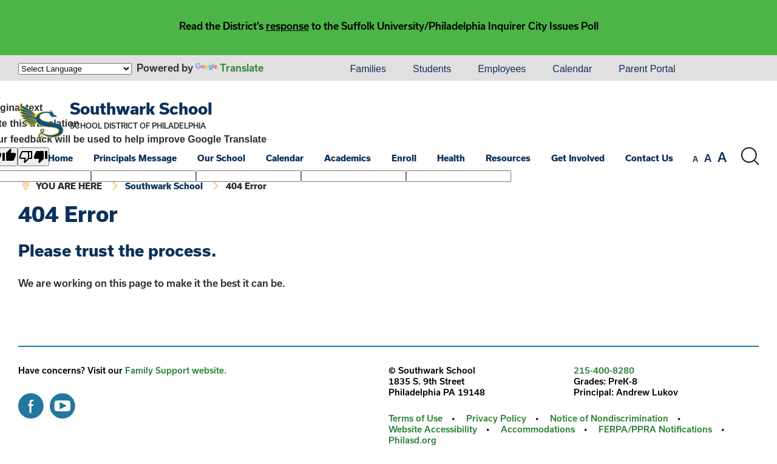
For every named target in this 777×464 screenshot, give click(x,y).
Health (451, 158)
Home (60, 158)
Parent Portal (647, 69)
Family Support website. (175, 370)
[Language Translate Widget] (75, 69)
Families (368, 69)
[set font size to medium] (707, 158)
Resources (508, 158)
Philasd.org (412, 440)
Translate (229, 67)
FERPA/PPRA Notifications (655, 429)
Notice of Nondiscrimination (609, 418)
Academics (347, 158)
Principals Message (135, 158)
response (287, 26)
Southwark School (141, 108)
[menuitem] (295, 69)
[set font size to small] (695, 159)
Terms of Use (415, 418)
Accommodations (538, 429)
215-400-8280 (604, 370)
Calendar (572, 69)
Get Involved (578, 158)
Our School (221, 158)
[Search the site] (750, 156)
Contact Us (649, 158)
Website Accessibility (432, 429)
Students (432, 69)
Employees (502, 69)
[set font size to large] (722, 157)
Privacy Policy (496, 418)
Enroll (404, 158)
